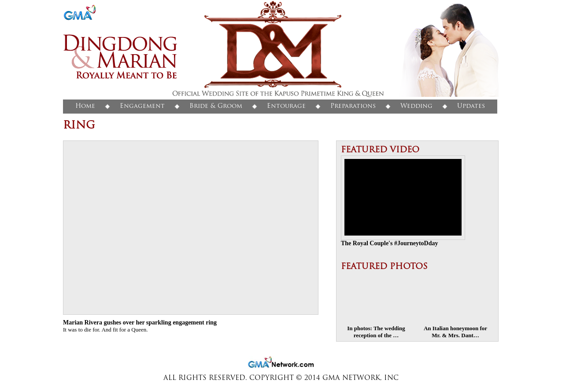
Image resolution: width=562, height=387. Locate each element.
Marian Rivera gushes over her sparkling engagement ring (140, 322)
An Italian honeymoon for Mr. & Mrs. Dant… (455, 332)
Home (85, 106)
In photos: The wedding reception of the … (376, 332)
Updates (471, 106)
